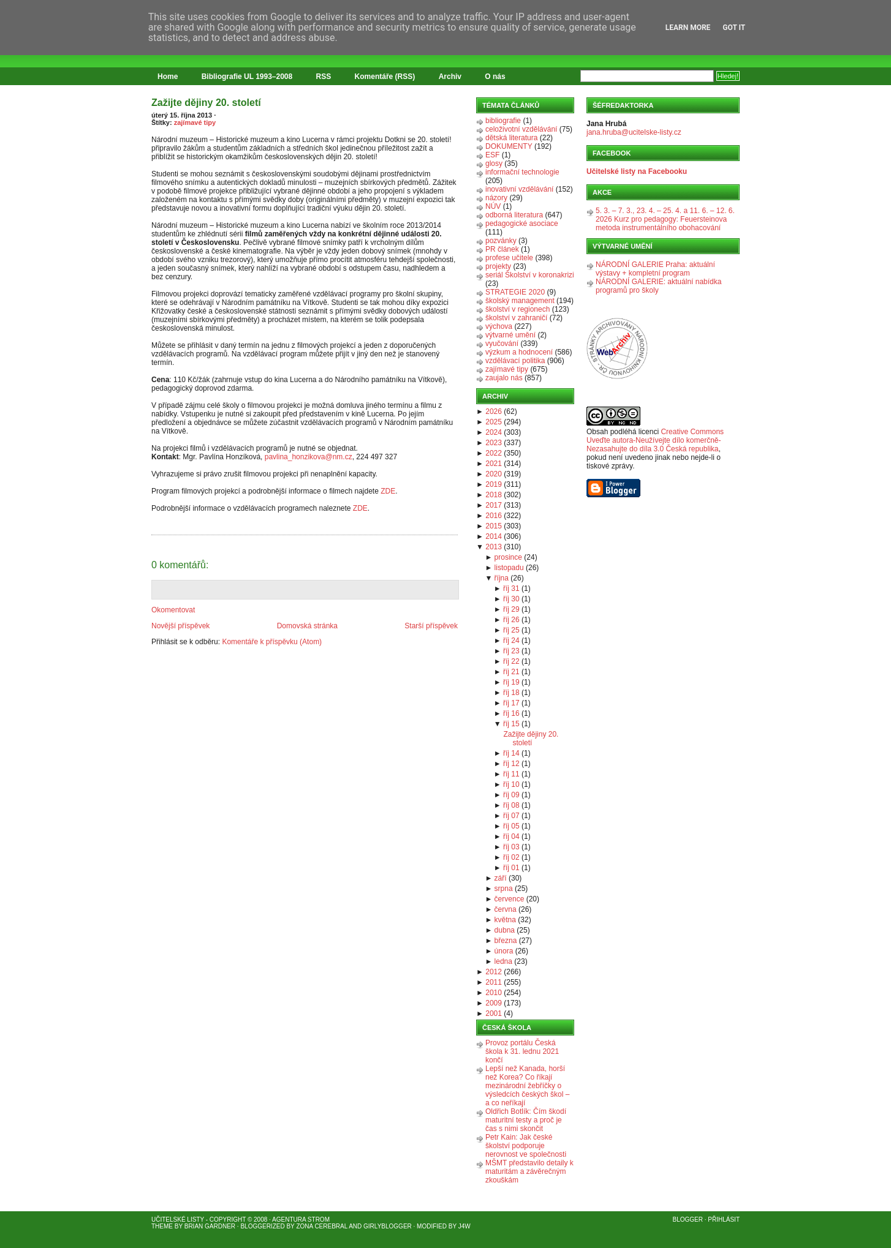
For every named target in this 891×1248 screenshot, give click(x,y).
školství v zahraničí (516, 318)
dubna (505, 930)
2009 (493, 1003)
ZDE (388, 491)
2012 (493, 972)
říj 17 (511, 703)
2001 (493, 1013)
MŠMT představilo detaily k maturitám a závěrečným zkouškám (529, 1171)
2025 (493, 422)
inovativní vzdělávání (519, 189)
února (504, 951)
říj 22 (511, 661)
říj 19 (511, 682)
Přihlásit (724, 1219)
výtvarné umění (510, 335)
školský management (520, 300)
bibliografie (503, 120)
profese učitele (509, 258)
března (506, 940)
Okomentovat (173, 610)
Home (167, 76)
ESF (492, 155)
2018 (493, 495)
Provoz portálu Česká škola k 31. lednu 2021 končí (522, 1051)
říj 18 (511, 692)
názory (496, 198)
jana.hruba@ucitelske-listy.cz (633, 132)
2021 (493, 463)
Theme (162, 1226)
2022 (493, 453)
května (505, 919)
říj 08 (511, 805)
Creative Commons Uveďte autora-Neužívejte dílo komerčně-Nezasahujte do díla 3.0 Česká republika (655, 440)
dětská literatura (511, 137)
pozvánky (501, 240)
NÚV (493, 206)
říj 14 (511, 753)
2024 (493, 432)
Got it (733, 27)
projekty (498, 266)
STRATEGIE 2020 (515, 292)
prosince (508, 557)
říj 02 (511, 857)
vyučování (501, 343)
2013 (493, 547)
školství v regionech (517, 309)
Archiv (450, 76)
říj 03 (511, 847)
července (510, 899)
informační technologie (522, 172)
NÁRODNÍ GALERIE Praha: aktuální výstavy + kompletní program (655, 268)
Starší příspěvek (431, 626)
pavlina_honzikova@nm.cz (308, 457)
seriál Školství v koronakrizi (529, 275)
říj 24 (511, 640)
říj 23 (511, 651)
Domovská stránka (307, 626)
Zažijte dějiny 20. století (206, 102)
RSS (324, 76)
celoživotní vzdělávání (521, 129)
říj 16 (511, 713)
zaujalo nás (504, 378)
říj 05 (511, 826)
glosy (493, 163)
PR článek (502, 249)
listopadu (509, 567)
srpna (504, 888)
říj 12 (511, 763)
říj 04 (511, 836)
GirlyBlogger (387, 1226)
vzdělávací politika (515, 360)
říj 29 (511, 609)
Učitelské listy (177, 1219)
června (506, 909)
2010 (493, 992)
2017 (493, 505)
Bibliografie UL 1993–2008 (247, 76)
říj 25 (511, 630)
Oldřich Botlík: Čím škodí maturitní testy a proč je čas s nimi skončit (525, 1120)
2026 (493, 411)
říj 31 (511, 588)
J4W (464, 1226)
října (502, 578)
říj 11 (511, 774)
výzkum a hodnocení (519, 352)
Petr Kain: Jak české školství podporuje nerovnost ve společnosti (525, 1146)
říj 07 (511, 815)
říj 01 (511, 867)
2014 (493, 536)
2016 (493, 515)
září (501, 878)
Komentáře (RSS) (385, 76)
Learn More (688, 27)
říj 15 (511, 724)
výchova (498, 326)
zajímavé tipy (195, 122)
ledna (503, 961)
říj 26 (511, 619)
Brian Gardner (209, 1226)
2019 (493, 484)
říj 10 (511, 784)
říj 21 (511, 671)
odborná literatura (514, 215)
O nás (495, 76)
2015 (493, 526)
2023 (493, 442)
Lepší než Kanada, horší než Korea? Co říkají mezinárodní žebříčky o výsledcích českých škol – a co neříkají (527, 1085)
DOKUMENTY (509, 146)
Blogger (688, 1219)
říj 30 (511, 599)
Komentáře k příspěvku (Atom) (272, 641)
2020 (493, 474)
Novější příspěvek (180, 626)
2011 (493, 982)
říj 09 (511, 795)
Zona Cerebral (321, 1226)
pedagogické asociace (521, 223)
